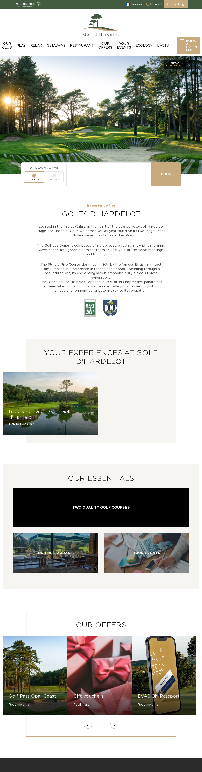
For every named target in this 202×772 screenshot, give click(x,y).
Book (166, 174)
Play (21, 45)
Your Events (124, 45)
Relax (36, 45)
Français (136, 4)
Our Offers (105, 45)
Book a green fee (191, 45)
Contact (157, 4)
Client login (178, 4)
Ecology (144, 45)
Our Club (7, 45)
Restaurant (82, 45)
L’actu (163, 45)
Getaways (56, 45)
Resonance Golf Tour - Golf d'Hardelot (40, 414)
